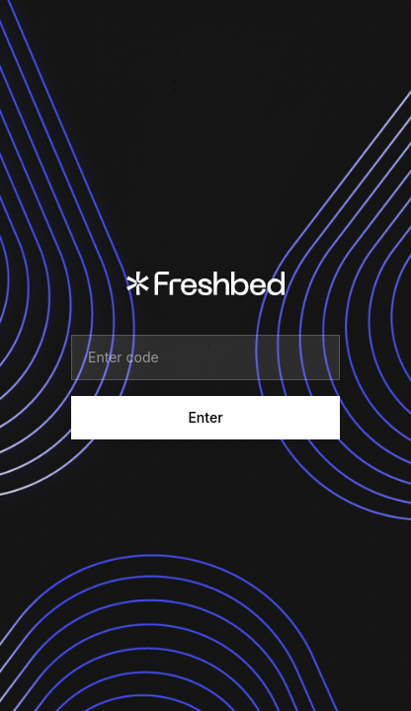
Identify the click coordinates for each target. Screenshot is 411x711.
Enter (205, 417)
